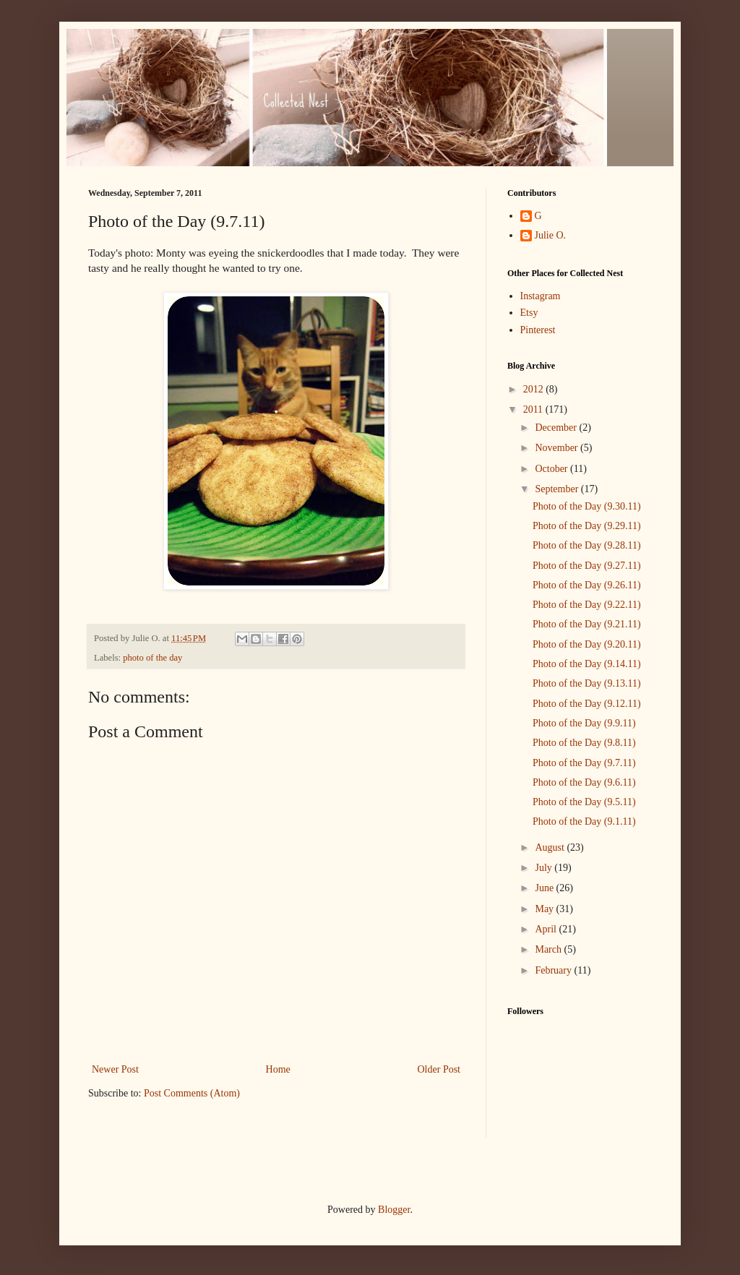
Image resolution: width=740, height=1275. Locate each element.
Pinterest (538, 330)
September (557, 489)
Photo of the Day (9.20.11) (587, 644)
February (554, 970)
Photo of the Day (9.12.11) (587, 703)
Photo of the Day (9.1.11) (584, 821)
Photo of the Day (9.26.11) (587, 585)
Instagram (540, 296)
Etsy (529, 312)
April (547, 929)
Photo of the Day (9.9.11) (584, 723)
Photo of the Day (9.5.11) (584, 802)
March (549, 949)
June (545, 888)
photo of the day (152, 658)
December (557, 427)
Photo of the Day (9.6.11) (584, 782)
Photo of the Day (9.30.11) (587, 506)
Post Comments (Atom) (192, 1093)
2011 (534, 409)
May (545, 908)
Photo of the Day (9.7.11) (584, 762)
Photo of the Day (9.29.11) (587, 525)
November (557, 447)
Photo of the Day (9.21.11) (587, 624)
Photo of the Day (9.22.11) (587, 604)
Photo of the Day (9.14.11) (587, 663)
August (551, 847)
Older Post (439, 1069)
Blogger (394, 1209)
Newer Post (115, 1069)
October (552, 468)
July (544, 867)
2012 (534, 389)
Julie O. (551, 235)
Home (278, 1069)
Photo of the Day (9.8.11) (584, 742)
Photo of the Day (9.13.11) (587, 683)
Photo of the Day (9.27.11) (587, 565)
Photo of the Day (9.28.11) (587, 545)
